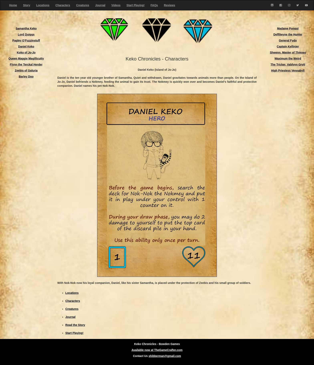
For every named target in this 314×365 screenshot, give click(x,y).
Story (26, 5)
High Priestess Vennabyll (288, 70)
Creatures (82, 5)
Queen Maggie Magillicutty (26, 58)
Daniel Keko (26, 46)
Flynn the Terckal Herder (26, 64)
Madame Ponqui (288, 28)
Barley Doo (26, 76)
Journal (100, 5)
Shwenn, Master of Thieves (288, 52)
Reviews (169, 5)
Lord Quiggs (26, 34)
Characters (62, 5)
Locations (42, 5)
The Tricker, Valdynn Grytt (288, 64)
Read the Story (75, 325)
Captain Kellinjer (288, 46)
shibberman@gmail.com (165, 356)
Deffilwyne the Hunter (287, 34)
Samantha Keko (26, 28)
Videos (116, 5)
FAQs (154, 5)
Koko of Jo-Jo (26, 52)
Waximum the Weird (288, 58)
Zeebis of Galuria (26, 70)
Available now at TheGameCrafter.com (157, 350)
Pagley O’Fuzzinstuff (26, 40)
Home (13, 5)
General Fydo (288, 40)
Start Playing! (136, 5)
